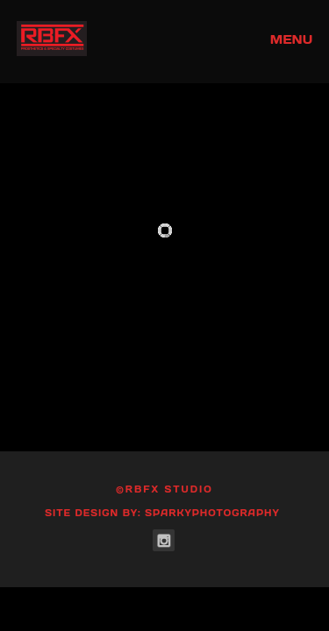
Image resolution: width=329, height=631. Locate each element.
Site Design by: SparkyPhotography (162, 513)
